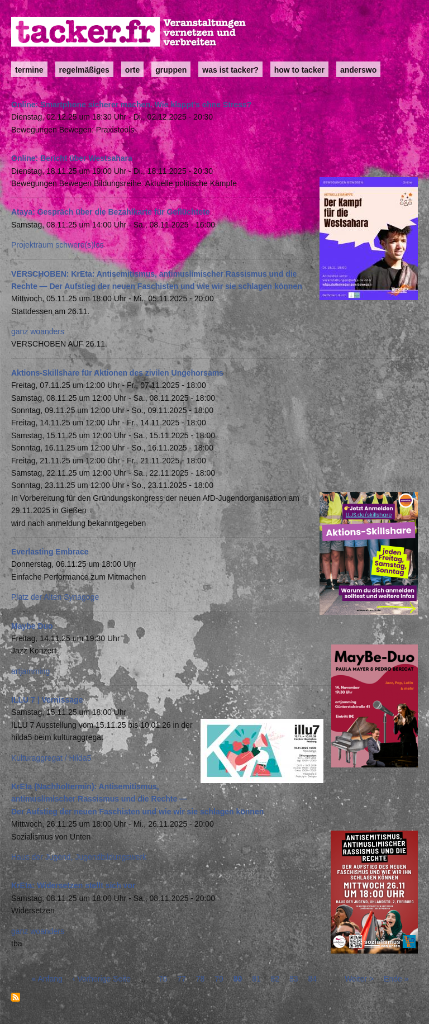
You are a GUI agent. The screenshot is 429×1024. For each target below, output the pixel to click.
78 (200, 978)
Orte (132, 69)
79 (218, 978)
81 (256, 978)
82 (275, 978)
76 (163, 978)
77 (181, 978)
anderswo (358, 69)
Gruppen (171, 69)
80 (237, 978)
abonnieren (15, 997)
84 (312, 978)
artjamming (30, 671)
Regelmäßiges (84, 69)
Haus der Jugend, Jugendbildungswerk (78, 856)
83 (293, 978)
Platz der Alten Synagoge (55, 596)
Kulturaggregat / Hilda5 (51, 757)
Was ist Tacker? (230, 69)
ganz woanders (37, 331)
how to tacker (299, 69)
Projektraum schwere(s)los (57, 244)
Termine (29, 69)
